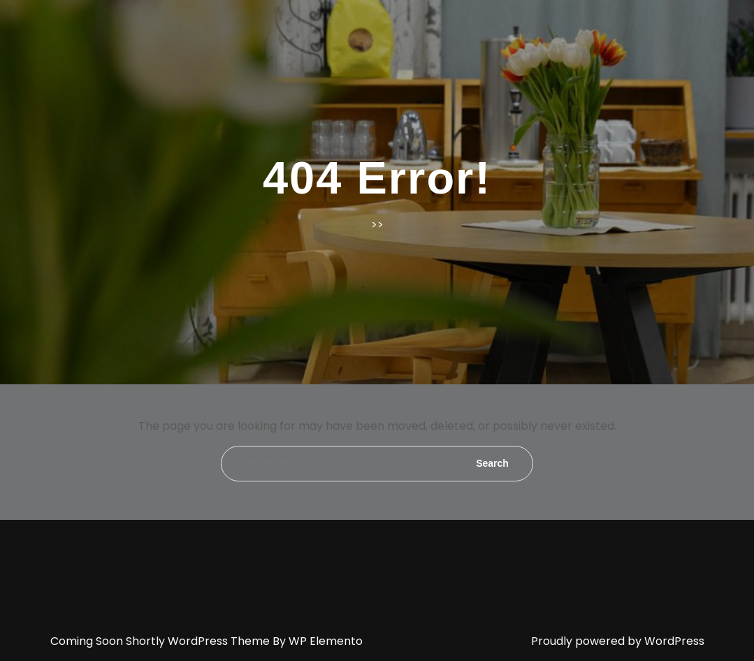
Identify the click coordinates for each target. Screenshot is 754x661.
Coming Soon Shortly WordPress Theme (161, 641)
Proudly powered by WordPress (617, 641)
